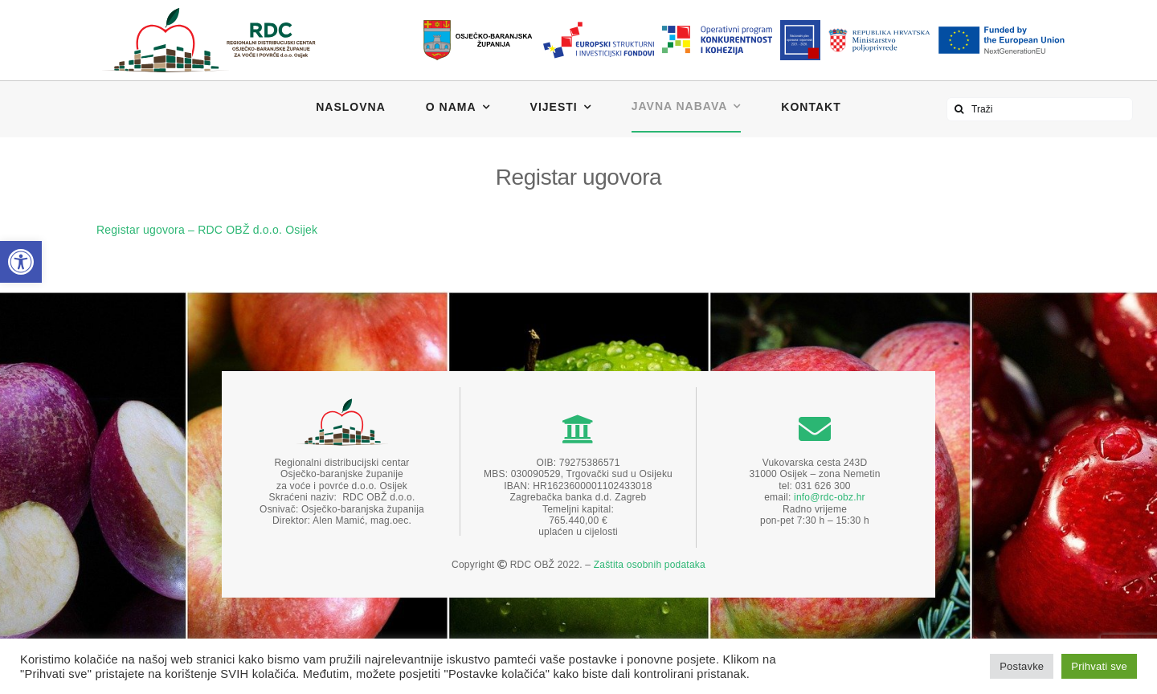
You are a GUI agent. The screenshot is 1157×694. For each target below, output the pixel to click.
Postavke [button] (1022, 666)
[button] (21, 262)
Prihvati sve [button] (1099, 666)
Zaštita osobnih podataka (649, 564)
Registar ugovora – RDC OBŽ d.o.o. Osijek (206, 229)
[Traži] (1039, 109)
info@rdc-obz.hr (829, 497)
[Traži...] (958, 109)
